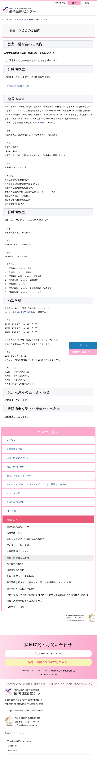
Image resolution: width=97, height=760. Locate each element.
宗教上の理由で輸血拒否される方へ (24, 601)
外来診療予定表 (14, 449)
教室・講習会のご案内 (18, 557)
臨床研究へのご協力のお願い (21, 588)
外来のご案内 (13, 19)
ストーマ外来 (13, 493)
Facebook (12, 751)
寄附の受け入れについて (79, 686)
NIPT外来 (11, 511)
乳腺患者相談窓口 (15, 502)
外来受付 (11, 440)
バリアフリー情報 (15, 607)
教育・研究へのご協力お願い (21, 576)
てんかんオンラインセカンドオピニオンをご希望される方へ (36, 484)
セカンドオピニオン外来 (19, 475)
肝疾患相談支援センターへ (20, 86)
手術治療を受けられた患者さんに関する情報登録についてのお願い (40, 582)
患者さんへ (24, 19)
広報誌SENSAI (58, 684)
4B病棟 (31, 312)
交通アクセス (42, 684)
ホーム (3, 19)
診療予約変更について (18, 458)
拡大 (86, 3)
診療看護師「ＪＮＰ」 (18, 551)
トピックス (83, 345)
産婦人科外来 (18, 312)
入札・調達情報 (26, 684)
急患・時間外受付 (15, 467)
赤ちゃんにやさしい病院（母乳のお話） (26, 539)
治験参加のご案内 (15, 570)
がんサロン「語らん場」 (19, 545)
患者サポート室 (14, 533)
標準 (73, 3)
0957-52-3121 (15, 709)
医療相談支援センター (18, 526)
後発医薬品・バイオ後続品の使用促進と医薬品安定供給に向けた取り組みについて (48, 595)
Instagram (12, 755)
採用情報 (11, 684)
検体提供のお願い (15, 564)
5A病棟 (41, 122)
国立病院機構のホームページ (21, 747)
